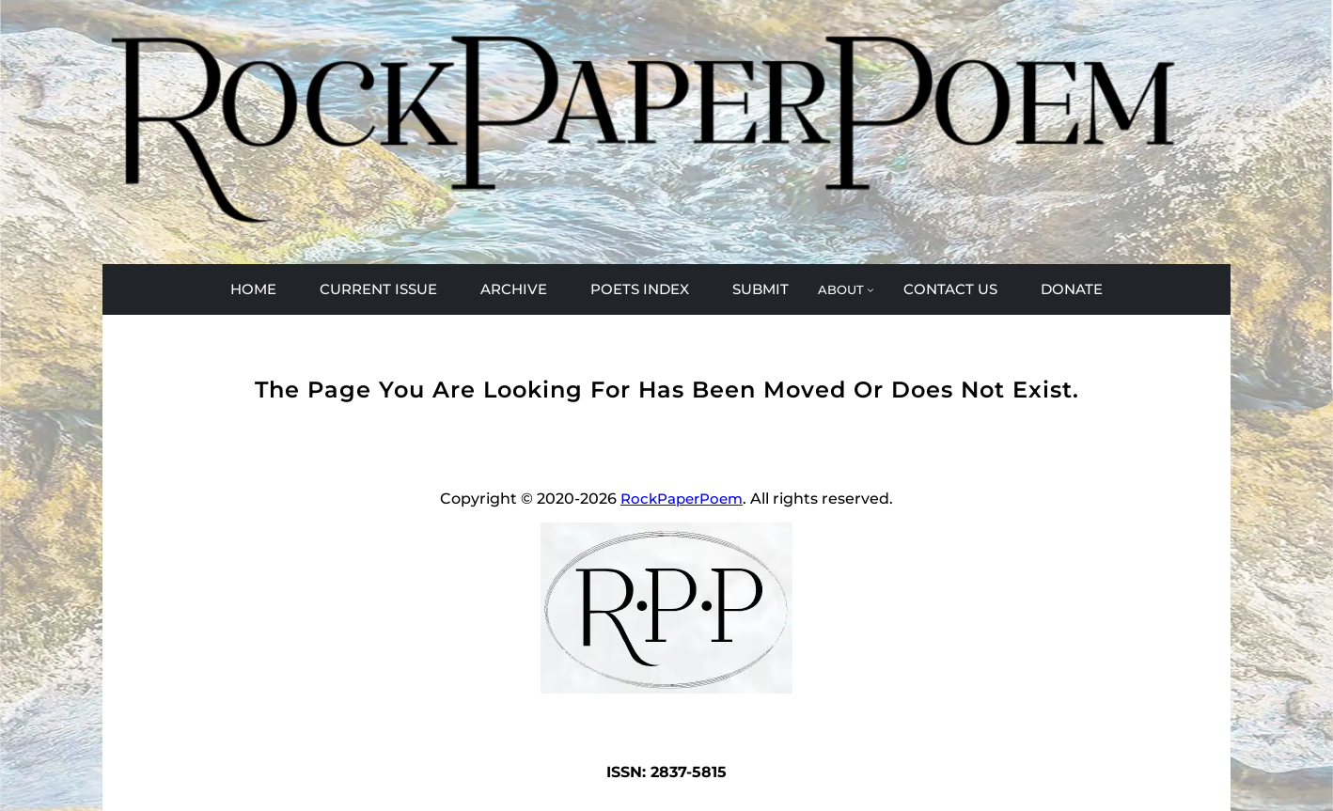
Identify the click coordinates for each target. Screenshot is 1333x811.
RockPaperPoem (681, 498)
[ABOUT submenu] (846, 289)
